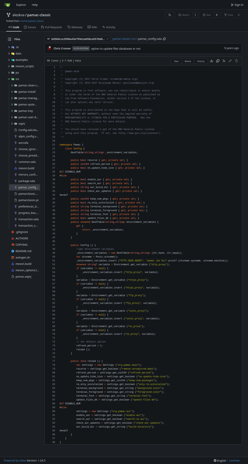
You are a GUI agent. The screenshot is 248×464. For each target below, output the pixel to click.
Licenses (234, 460)
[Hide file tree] (9, 39)
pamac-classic (39, 15)
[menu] (220, 460)
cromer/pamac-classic (32, 21)
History (201, 61)
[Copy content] (218, 61)
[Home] (7, 4)
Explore (21, 5)
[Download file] (211, 61)
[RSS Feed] (169, 15)
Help (35, 5)
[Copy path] (164, 38)
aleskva (18, 15)
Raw (176, 61)
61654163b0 (81, 48)
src (134, 39)
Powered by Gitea (15, 460)
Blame (188, 61)
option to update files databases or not (115, 48)
